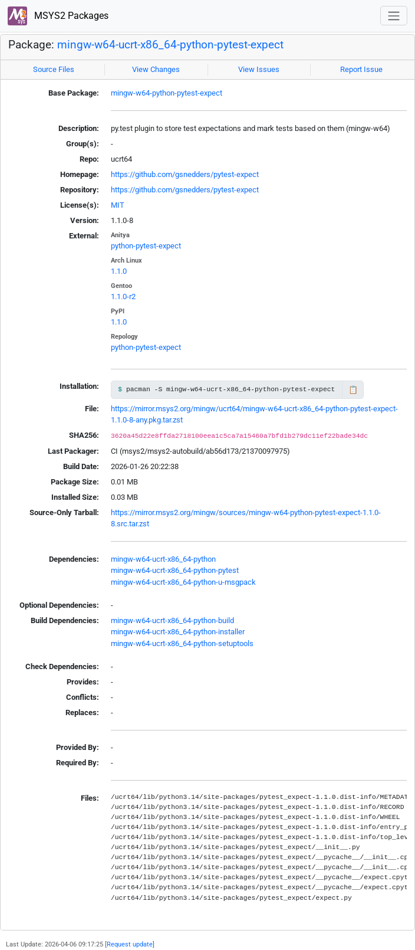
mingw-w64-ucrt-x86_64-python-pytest (175, 570)
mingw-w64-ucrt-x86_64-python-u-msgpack (183, 582)
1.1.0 (119, 271)
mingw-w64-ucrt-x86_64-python (163, 559)
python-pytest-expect (146, 245)
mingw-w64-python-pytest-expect (166, 93)
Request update (130, 944)
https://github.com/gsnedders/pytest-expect (185, 174)
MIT (117, 205)
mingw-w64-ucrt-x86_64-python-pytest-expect (170, 44)
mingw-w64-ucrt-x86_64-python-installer (178, 631)
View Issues (258, 69)
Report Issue (361, 69)
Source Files (53, 69)
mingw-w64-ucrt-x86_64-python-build (172, 620)
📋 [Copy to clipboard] (353, 389)
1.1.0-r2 (123, 296)
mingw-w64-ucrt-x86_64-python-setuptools (182, 643)
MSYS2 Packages (58, 16)
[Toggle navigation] (393, 15)
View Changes (156, 69)
